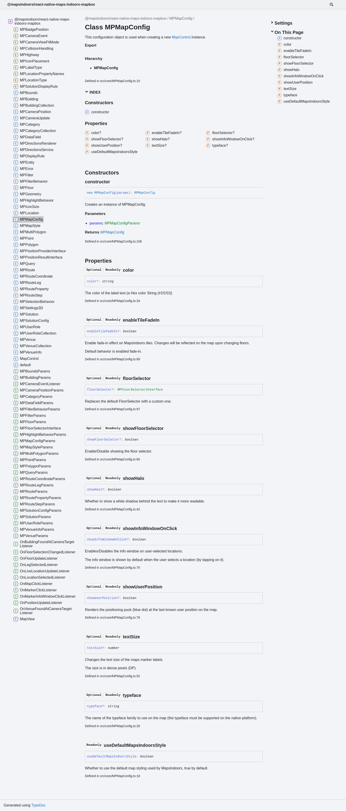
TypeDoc (38, 805)
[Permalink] (114, 181)
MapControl (181, 37)
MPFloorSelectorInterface (140, 389)
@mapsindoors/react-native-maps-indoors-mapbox (51, 4)
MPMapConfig (180, 18)
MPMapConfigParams (122, 223)
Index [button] (92, 92)
